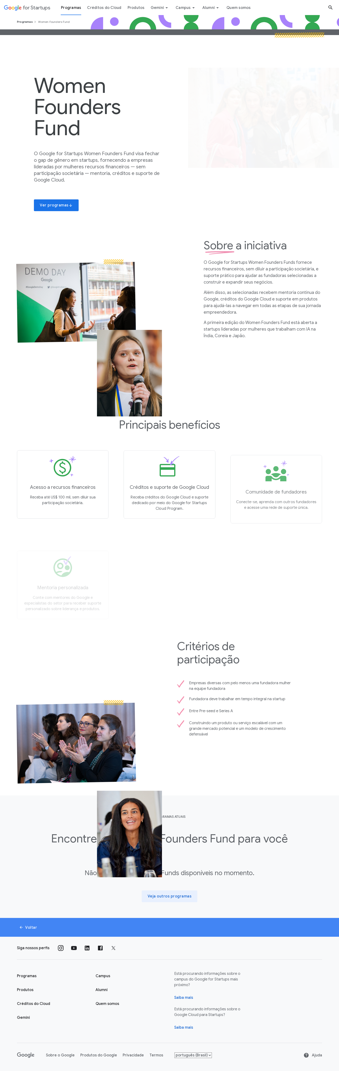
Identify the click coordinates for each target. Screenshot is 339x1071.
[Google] (26, 1055)
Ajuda (312, 1055)
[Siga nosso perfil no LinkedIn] (87, 948)
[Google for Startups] (27, 7)
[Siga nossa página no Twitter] (113, 948)
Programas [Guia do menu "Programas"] (71, 7)
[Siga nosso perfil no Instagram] (60, 948)
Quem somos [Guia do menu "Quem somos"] (238, 7)
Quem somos (107, 1003)
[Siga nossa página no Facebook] (100, 948)
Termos (156, 1055)
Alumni (211, 8)
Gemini (160, 8)
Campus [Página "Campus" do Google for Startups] (103, 976)
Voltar (28, 927)
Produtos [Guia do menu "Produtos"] (136, 7)
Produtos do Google (98, 1055)
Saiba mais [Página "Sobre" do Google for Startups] (183, 997)
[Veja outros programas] (170, 896)
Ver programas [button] (56, 205)
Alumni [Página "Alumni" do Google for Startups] (102, 990)
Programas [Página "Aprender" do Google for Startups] (26, 976)
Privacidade (133, 1055)
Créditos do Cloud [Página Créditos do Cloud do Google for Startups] (33, 1003)
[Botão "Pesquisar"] (330, 7)
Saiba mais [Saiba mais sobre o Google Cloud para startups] (183, 1027)
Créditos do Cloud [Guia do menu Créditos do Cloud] (104, 7)
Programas (25, 22)
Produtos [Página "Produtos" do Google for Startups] (25, 990)
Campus (186, 8)
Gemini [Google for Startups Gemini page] (23, 1017)
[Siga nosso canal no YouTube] (74, 948)
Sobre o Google (60, 1055)
